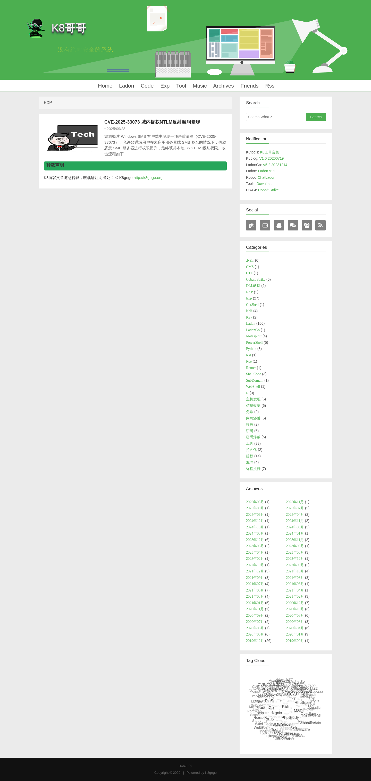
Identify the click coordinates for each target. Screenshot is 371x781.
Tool (180, 86)
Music (199, 86)
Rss (269, 86)
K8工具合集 (269, 152)
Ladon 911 (266, 171)
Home (104, 86)
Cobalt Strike (268, 190)
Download (264, 184)
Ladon (125, 86)
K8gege (211, 773)
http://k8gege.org (148, 177)
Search (316, 117)
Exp (164, 86)
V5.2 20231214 (275, 165)
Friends (249, 86)
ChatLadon (266, 177)
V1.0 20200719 (271, 158)
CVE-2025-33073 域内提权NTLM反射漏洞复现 (152, 122)
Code (146, 86)
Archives (223, 86)
